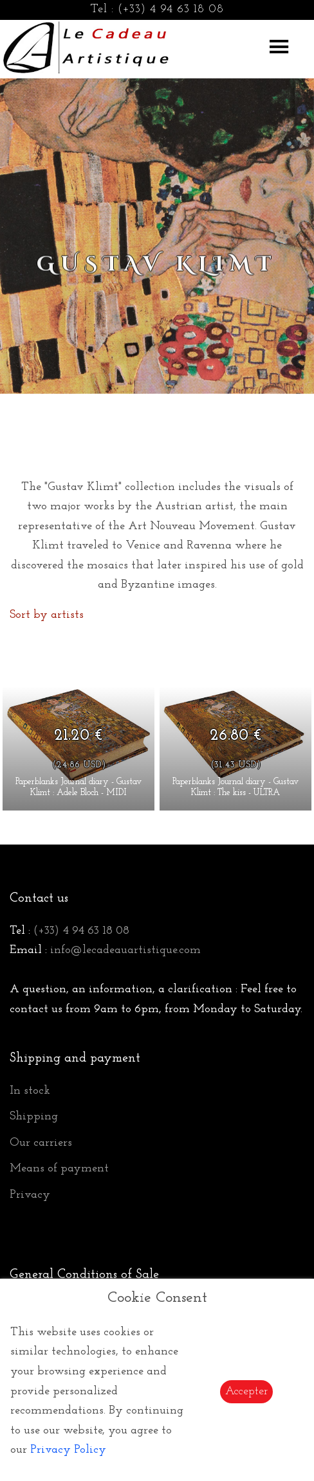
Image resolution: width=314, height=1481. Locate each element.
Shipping (34, 1116)
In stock (30, 1091)
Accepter (246, 1391)
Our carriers (41, 1143)
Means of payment (59, 1168)
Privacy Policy (68, 1450)
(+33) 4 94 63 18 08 (171, 9)
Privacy (30, 1195)
